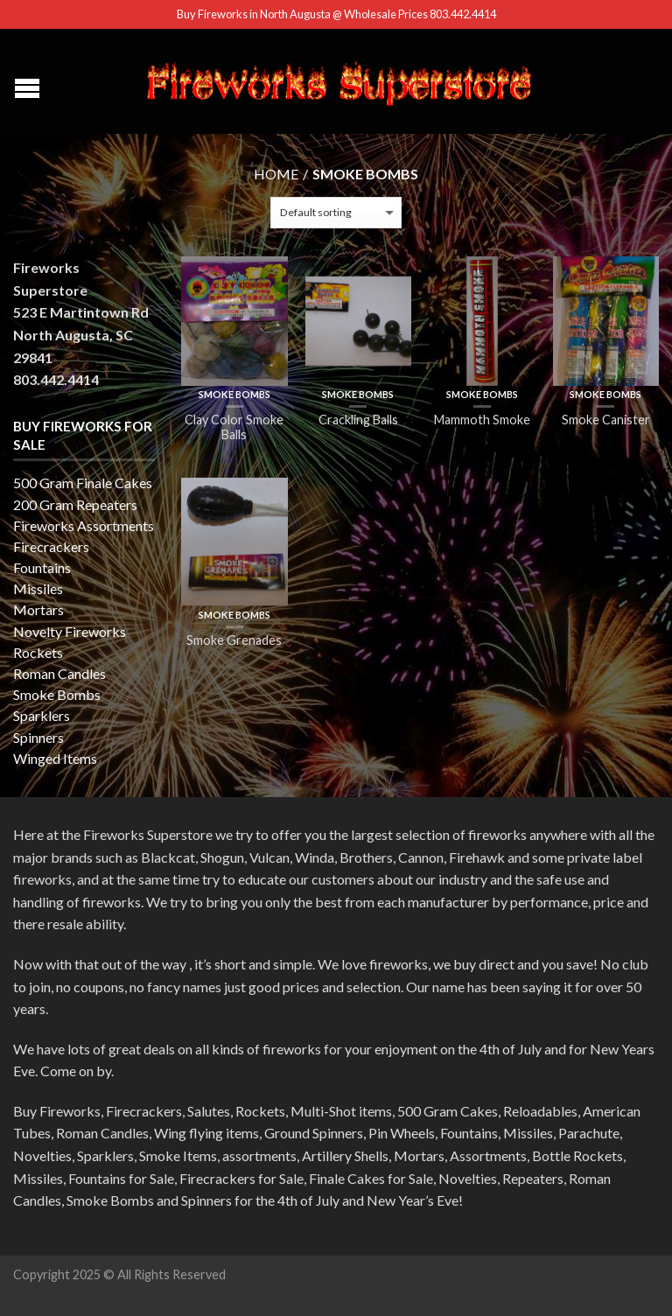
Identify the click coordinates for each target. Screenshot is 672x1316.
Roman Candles (59, 673)
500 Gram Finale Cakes (82, 482)
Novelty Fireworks (69, 631)
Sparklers (41, 715)
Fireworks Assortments (83, 525)
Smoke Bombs (234, 394)
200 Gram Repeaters (75, 504)
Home (276, 173)
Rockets (38, 652)
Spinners (38, 737)
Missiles (38, 588)
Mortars (38, 609)
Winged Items (55, 758)
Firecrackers (51, 546)
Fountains (42, 567)
